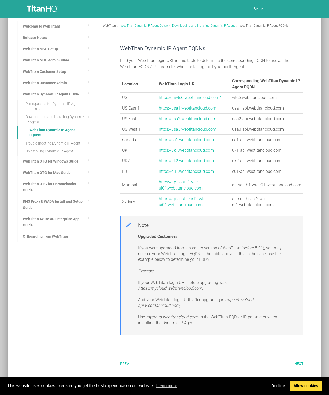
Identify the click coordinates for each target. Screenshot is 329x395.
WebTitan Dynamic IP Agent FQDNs (52, 132)
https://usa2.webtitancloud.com (187, 118)
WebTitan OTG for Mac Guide (56, 172)
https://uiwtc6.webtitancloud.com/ (190, 97)
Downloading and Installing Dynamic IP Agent (57, 119)
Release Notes (56, 37)
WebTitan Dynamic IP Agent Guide (56, 93)
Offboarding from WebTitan (45, 236)
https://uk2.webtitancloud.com (186, 160)
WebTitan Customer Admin (56, 82)
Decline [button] (278, 386)
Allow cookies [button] (306, 386)
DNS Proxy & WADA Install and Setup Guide (56, 204)
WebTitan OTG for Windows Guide (56, 160)
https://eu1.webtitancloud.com (186, 171)
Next (298, 364)
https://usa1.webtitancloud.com (187, 108)
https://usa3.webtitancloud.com (187, 129)
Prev (124, 364)
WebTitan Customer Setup (56, 71)
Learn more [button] (166, 385)
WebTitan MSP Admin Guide (56, 59)
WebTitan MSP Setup (56, 48)
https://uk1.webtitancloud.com (186, 150)
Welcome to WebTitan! (56, 25)
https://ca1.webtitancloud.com (186, 139)
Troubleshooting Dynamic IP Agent (57, 143)
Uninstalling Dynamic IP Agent (49, 151)
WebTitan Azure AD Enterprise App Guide (56, 221)
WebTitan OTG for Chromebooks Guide (56, 186)
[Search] (276, 8)
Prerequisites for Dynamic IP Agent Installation (53, 106)
